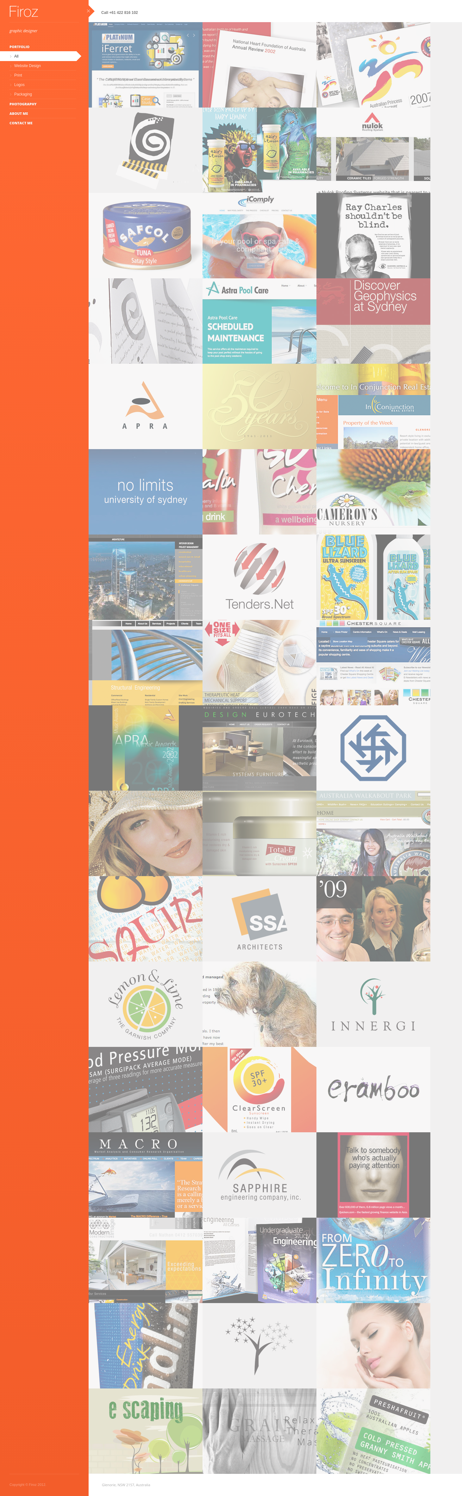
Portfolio (19, 46)
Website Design (27, 66)
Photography (23, 104)
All (16, 56)
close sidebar (91, 11)
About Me (18, 113)
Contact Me (21, 123)
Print (18, 75)
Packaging (23, 94)
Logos (19, 85)
